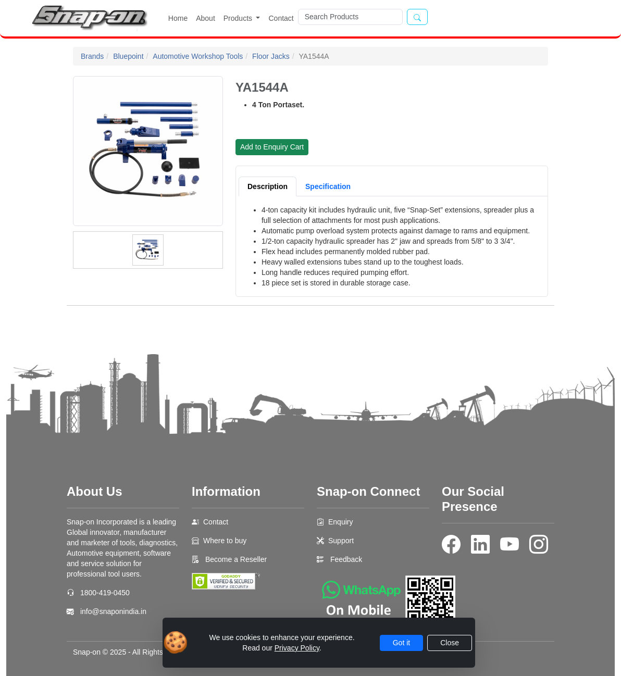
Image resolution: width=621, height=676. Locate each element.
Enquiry (340, 522)
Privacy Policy (297, 648)
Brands (92, 56)
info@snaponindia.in (113, 611)
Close (449, 643)
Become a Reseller (235, 559)
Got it (401, 643)
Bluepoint (128, 56)
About (205, 18)
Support (341, 540)
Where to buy (224, 540)
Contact (280, 18)
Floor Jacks (271, 56)
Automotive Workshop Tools (198, 56)
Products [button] (238, 18)
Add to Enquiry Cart (272, 147)
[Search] (350, 17)
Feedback (346, 559)
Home (178, 18)
